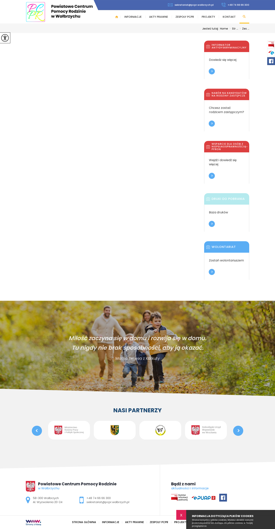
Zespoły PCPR (185, 17)
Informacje (133, 17)
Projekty (208, 17)
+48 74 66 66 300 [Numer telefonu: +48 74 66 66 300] (99, 498)
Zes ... (243, 28)
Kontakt (229, 17)
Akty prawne (158, 17)
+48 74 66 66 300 (235, 4)
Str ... (233, 28)
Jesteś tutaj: (211, 28)
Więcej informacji (212, 71)
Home (224, 28)
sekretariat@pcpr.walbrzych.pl (191, 5)
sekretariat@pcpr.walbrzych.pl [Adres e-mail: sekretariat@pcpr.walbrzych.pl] (108, 502)
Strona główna (117, 16)
